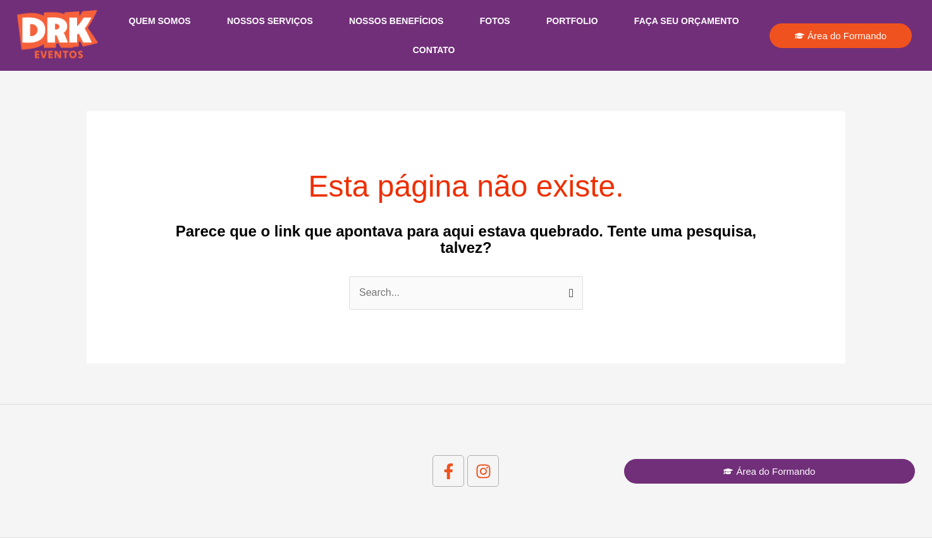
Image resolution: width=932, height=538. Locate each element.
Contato (434, 50)
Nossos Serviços (270, 21)
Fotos (495, 21)
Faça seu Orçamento (686, 21)
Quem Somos (160, 21)
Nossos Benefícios (396, 21)
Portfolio (572, 21)
